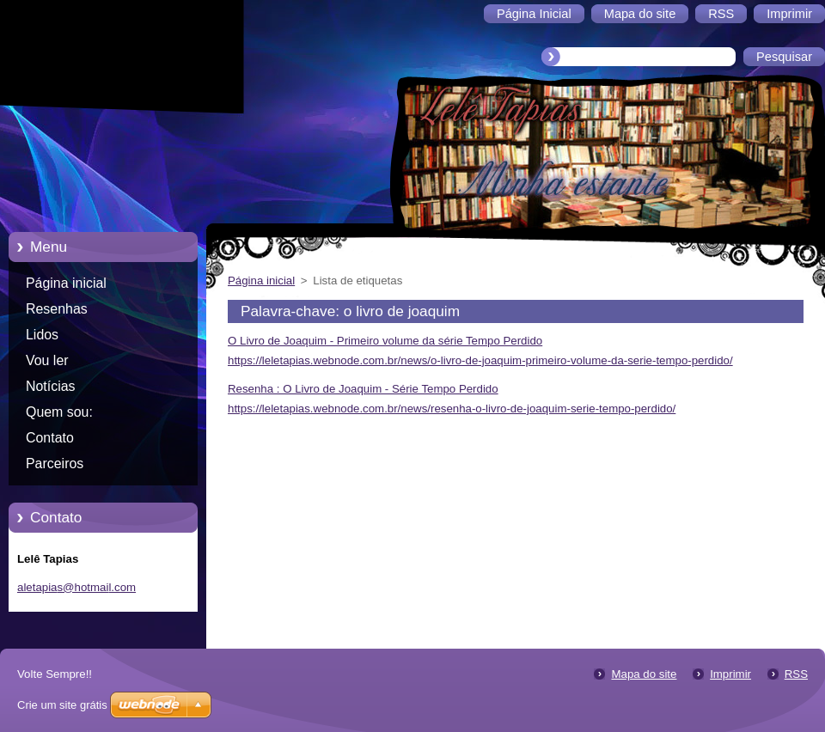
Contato (50, 437)
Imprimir (730, 674)
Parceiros (54, 463)
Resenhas (57, 309)
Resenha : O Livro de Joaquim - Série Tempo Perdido (363, 388)
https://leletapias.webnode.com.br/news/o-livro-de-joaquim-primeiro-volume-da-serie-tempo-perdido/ (480, 360)
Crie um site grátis (62, 704)
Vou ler (47, 360)
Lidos (42, 334)
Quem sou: (59, 412)
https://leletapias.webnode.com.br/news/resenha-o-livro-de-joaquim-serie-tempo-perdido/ (451, 408)
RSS (796, 674)
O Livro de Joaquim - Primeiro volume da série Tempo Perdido (385, 340)
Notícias (51, 386)
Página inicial (66, 283)
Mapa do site (643, 674)
